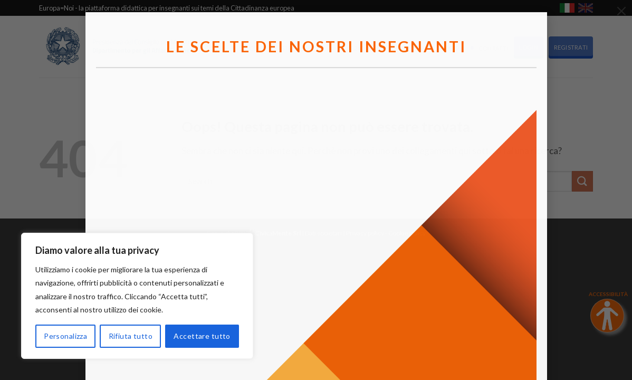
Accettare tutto (202, 335)
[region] (137, 296)
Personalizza (65, 335)
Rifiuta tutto (130, 335)
